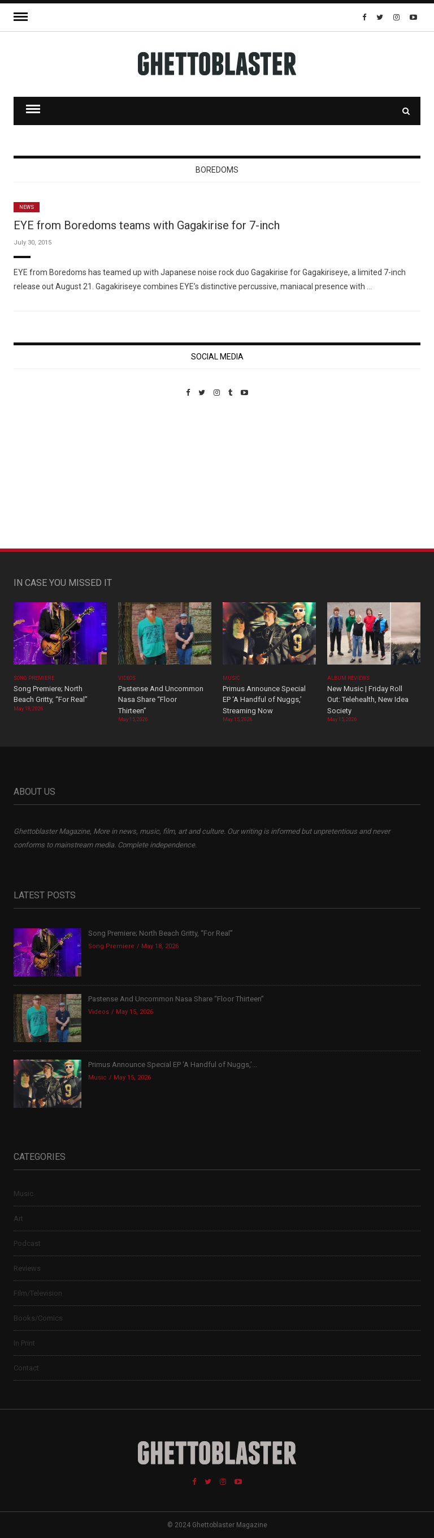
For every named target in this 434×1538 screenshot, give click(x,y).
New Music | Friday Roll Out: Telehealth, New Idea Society (368, 699)
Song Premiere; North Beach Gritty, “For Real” (160, 933)
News (26, 207)
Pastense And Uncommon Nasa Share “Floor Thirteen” (160, 699)
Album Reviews (348, 678)
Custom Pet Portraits (47, 474)
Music (231, 678)
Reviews (27, 1268)
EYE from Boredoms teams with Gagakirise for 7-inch (147, 225)
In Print (24, 1343)
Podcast (27, 1243)
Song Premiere (34, 678)
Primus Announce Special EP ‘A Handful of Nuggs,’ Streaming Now (264, 699)
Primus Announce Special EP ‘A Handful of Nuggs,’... (172, 1064)
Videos (127, 678)
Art (18, 1218)
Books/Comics (38, 1318)
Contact (26, 1368)
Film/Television (38, 1293)
